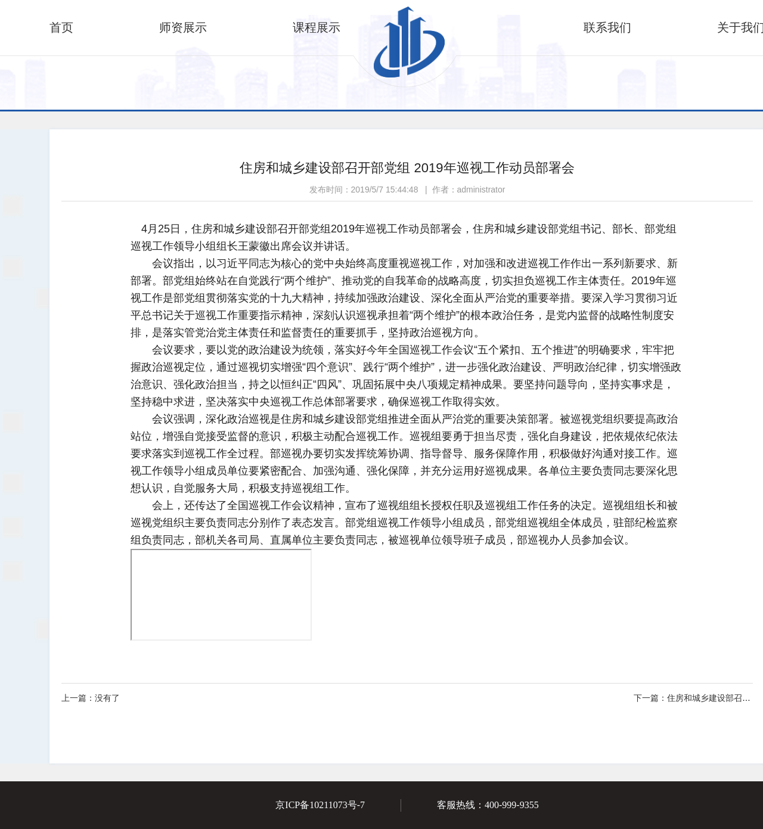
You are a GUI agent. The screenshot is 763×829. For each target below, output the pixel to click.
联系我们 (607, 27)
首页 (61, 27)
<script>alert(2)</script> (221, 595)
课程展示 (316, 27)
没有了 (90, 698)
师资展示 (183, 27)
